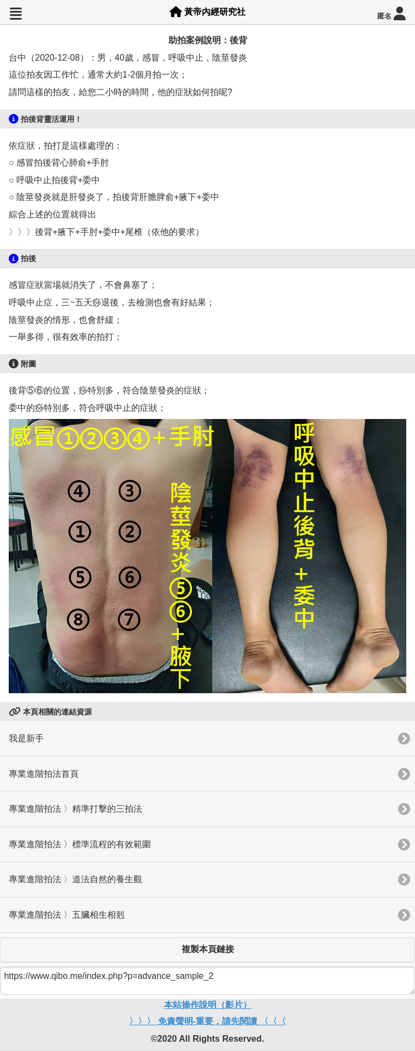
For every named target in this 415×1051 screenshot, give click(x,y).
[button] (15, 14)
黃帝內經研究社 (207, 12)
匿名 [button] (391, 14)
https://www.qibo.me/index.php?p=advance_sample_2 (207, 980)
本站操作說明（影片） (208, 1004)
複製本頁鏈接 (208, 949)
